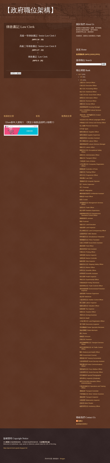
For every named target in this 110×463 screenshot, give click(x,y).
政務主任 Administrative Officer (89, 155)
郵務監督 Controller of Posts (89, 169)
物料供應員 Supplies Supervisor (90, 135)
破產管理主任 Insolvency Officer (90, 406)
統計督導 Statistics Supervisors (90, 210)
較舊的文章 (67, 116)
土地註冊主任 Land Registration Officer (92, 321)
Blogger (62, 458)
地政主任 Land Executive (88, 224)
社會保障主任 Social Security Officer (91, 372)
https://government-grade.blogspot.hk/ (15, 448)
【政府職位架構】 (30, 10)
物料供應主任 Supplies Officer (89, 132)
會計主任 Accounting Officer (89, 88)
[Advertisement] (38, 96)
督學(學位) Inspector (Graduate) (90, 378)
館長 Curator (84, 199)
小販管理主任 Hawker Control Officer (91, 300)
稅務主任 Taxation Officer (88, 312)
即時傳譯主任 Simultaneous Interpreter (92, 237)
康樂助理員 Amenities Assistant (90, 138)
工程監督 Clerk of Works (87, 161)
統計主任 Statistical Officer (88, 92)
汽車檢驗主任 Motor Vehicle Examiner (92, 394)
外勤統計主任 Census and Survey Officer (93, 122)
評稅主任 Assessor (86, 339)
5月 (81, 80)
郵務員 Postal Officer (86, 196)
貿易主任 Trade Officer (87, 207)
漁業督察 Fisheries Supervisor (89, 293)
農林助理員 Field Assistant (88, 249)
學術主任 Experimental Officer (89, 279)
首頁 (38, 116)
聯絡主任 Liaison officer (87, 147)
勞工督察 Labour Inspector (88, 303)
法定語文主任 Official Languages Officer (92, 119)
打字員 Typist (84, 129)
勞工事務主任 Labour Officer (89, 141)
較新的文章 (9, 116)
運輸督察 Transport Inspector (89, 397)
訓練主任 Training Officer (88, 172)
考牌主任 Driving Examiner (88, 315)
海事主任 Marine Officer (87, 267)
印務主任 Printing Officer (87, 252)
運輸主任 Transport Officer (88, 158)
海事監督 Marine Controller (88, 258)
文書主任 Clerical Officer (87, 82)
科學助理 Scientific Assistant (89, 273)
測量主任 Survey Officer (87, 104)
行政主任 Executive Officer (88, 85)
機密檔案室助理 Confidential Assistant (92, 193)
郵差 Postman (84, 221)
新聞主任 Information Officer (89, 98)
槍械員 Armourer (85, 336)
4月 (81, 77)
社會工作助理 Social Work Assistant (91, 243)
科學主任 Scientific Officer (88, 270)
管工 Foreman (84, 187)
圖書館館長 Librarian (86, 218)
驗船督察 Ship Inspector (87, 261)
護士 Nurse (83, 333)
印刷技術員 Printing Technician (89, 282)
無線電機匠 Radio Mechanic (89, 330)
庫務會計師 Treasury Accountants (90, 358)
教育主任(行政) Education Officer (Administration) (90, 382)
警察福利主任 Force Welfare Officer (91, 369)
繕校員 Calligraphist (86, 190)
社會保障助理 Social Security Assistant (92, 361)
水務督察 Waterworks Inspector (90, 400)
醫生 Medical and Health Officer (90, 352)
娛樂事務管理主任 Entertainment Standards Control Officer (90, 214)
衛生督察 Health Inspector (88, 276)
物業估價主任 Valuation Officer (89, 306)
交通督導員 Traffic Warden (88, 234)
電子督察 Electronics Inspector (89, 324)
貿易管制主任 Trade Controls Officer (91, 286)
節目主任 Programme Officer (89, 175)
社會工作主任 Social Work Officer (90, 95)
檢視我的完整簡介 (82, 424)
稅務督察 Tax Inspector (87, 309)
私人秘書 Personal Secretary (89, 126)
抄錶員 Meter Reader (86, 403)
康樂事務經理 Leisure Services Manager (92, 144)
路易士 (80, 421)
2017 (80, 74)
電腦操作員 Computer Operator (90, 181)
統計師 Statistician (85, 296)
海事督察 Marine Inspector (88, 255)
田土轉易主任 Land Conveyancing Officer (93, 230)
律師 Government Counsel (88, 355)
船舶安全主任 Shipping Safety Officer (91, 264)
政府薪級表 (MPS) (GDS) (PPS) (88, 54)
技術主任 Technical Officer (88, 101)
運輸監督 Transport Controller (89, 391)
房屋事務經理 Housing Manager (90, 107)
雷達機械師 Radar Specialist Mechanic (92, 327)
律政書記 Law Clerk (86, 178)
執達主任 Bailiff (84, 318)
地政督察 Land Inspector (87, 227)
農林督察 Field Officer (87, 246)
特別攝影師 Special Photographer (90, 375)
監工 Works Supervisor (87, 184)
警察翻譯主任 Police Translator (89, 240)
